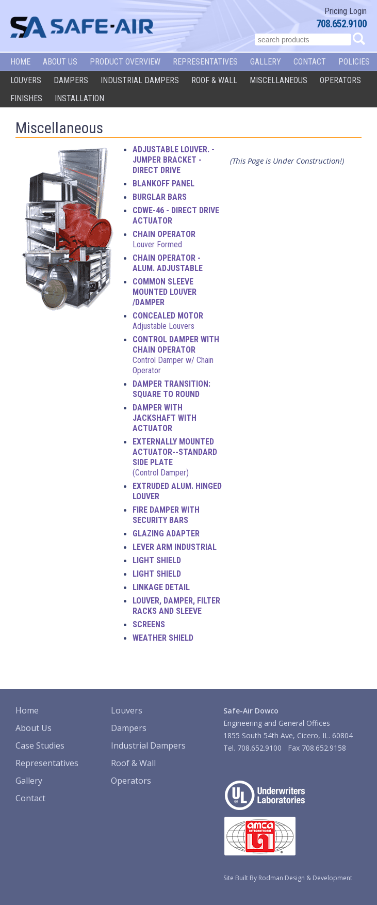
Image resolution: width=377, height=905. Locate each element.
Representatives (205, 62)
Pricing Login (345, 11)
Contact (309, 62)
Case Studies (39, 745)
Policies (354, 62)
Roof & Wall (214, 80)
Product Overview (125, 62)
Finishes (26, 98)
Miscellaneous (278, 80)
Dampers (71, 80)
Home (20, 62)
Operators (340, 80)
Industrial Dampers (140, 80)
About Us (60, 62)
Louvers (25, 80)
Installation (79, 98)
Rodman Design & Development (305, 878)
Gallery (265, 62)
